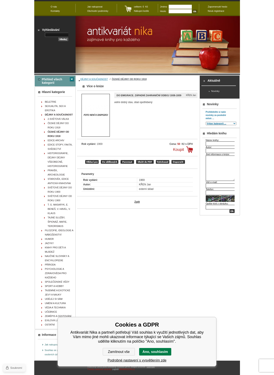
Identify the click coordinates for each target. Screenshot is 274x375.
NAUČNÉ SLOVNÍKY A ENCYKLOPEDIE (57, 258)
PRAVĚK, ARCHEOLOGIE (56, 172)
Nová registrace (216, 11)
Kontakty (55, 11)
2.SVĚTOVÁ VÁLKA (58, 119)
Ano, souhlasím (155, 352)
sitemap (150, 366)
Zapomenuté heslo (217, 6)
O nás (54, 6)
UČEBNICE (51, 311)
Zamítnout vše (119, 352)
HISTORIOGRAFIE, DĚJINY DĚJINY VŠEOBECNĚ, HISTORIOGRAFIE (58, 159)
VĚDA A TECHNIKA (55, 307)
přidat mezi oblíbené (109, 162)
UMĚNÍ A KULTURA (55, 303)
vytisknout (162, 162)
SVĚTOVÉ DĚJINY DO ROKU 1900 (60, 189)
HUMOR (49, 239)
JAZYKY (49, 243)
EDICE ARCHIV (56, 140)
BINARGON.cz (127, 369)
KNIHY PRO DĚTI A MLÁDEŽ (55, 249)
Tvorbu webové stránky (99, 369)
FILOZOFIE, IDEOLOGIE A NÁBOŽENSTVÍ (59, 232)
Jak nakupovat (52, 344)
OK (232, 211)
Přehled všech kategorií (52, 81)
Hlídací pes (92, 162)
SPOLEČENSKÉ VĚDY (57, 281)
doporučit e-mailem (178, 162)
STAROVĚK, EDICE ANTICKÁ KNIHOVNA (59, 181)
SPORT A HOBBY (54, 286)
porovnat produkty (127, 162)
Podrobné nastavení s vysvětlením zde (137, 360)
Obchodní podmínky (97, 11)
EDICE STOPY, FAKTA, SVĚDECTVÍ (60, 146)
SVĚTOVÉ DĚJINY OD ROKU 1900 (60, 198)
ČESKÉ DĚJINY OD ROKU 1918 (129, 79)
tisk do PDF (145, 162)
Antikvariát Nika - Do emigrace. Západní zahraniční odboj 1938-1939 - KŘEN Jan (158, 44)
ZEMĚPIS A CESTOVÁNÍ (58, 316)
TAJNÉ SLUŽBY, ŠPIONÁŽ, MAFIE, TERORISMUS (57, 221)
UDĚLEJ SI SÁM (54, 299)
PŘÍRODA (50, 264)
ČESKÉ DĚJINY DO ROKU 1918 (58, 125)
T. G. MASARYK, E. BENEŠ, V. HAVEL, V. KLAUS (59, 208)
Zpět (137, 201)
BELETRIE (50, 101)
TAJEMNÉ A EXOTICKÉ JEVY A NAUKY (57, 292)
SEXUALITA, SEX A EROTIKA (55, 108)
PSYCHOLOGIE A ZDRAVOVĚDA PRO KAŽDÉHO (56, 273)
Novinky (215, 91)
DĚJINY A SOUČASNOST (94, 79)
